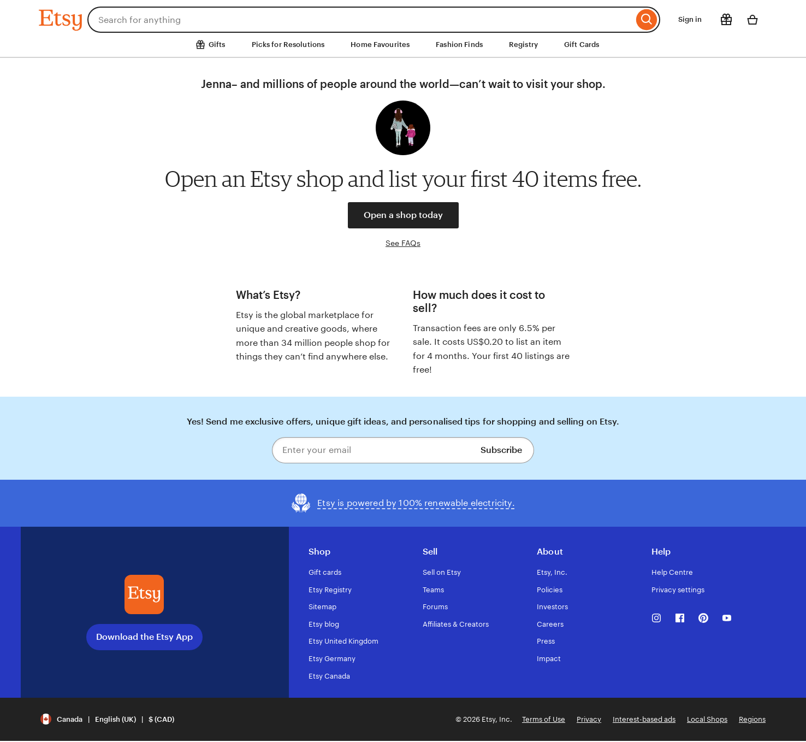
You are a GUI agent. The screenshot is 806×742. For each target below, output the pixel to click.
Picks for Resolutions (288, 44)
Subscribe (501, 450)
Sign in (690, 19)
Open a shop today (403, 215)
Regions (752, 719)
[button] (107, 719)
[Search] (646, 20)
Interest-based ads (644, 719)
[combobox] (360, 20)
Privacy (589, 719)
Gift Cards (581, 44)
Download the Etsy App (144, 637)
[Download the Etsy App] (144, 594)
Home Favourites (380, 44)
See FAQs (403, 243)
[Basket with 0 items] (752, 20)
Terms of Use (543, 719)
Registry (523, 44)
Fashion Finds (459, 44)
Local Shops (707, 719)
